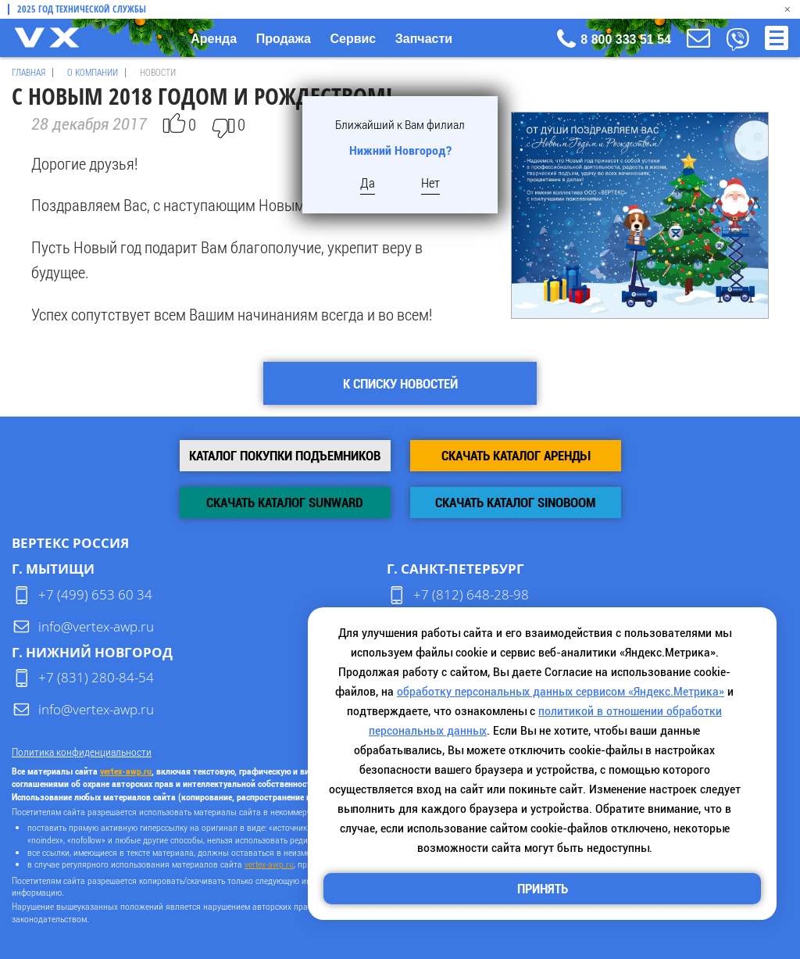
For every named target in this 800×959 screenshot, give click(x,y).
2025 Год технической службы (81, 9)
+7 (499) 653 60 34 (95, 594)
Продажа (283, 38)
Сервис (353, 38)
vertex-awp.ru (126, 771)
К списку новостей (400, 384)
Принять (542, 888)
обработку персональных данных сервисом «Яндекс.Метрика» (560, 691)
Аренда (214, 38)
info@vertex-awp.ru (96, 626)
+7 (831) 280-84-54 (96, 677)
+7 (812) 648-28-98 (471, 594)
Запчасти (423, 38)
